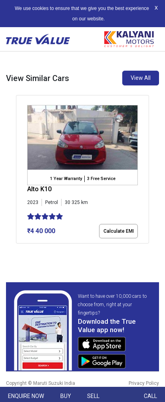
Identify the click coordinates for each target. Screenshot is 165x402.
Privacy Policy (144, 383)
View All (141, 78)
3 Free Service (101, 178)
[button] (18, 250)
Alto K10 (39, 189)
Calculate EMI (118, 231)
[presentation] (20, 171)
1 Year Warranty (66, 178)
